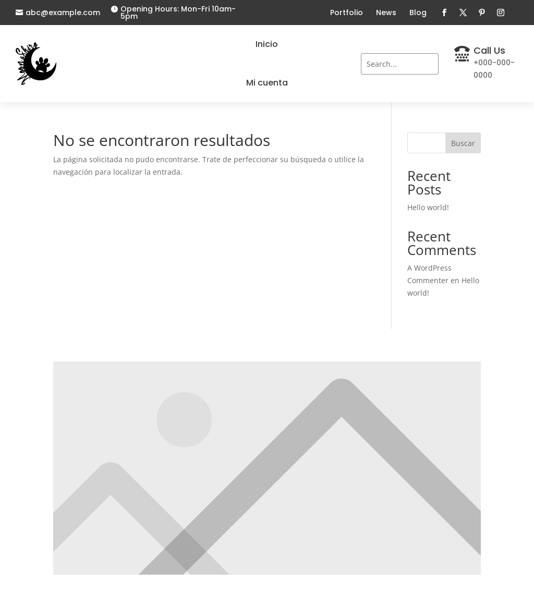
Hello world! (428, 207)
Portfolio (346, 12)
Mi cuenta (267, 83)
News (386, 12)
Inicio (267, 44)
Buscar (463, 143)
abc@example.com (63, 12)
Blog (418, 12)
